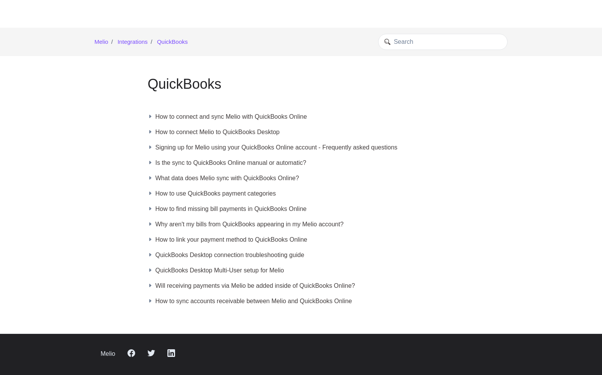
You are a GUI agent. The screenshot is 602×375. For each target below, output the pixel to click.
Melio (101, 41)
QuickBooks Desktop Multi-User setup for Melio (216, 270)
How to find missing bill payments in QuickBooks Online (227, 209)
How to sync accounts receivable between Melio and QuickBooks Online (250, 301)
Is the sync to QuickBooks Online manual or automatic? (227, 162)
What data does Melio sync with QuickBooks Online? (223, 178)
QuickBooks (172, 41)
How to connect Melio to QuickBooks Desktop (214, 132)
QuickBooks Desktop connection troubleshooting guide (226, 255)
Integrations (132, 41)
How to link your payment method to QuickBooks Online (228, 239)
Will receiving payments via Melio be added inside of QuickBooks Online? (251, 285)
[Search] (443, 42)
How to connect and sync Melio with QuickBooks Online (227, 116)
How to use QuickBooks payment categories (212, 193)
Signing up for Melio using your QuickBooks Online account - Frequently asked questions (273, 147)
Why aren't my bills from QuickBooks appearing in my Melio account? (246, 224)
